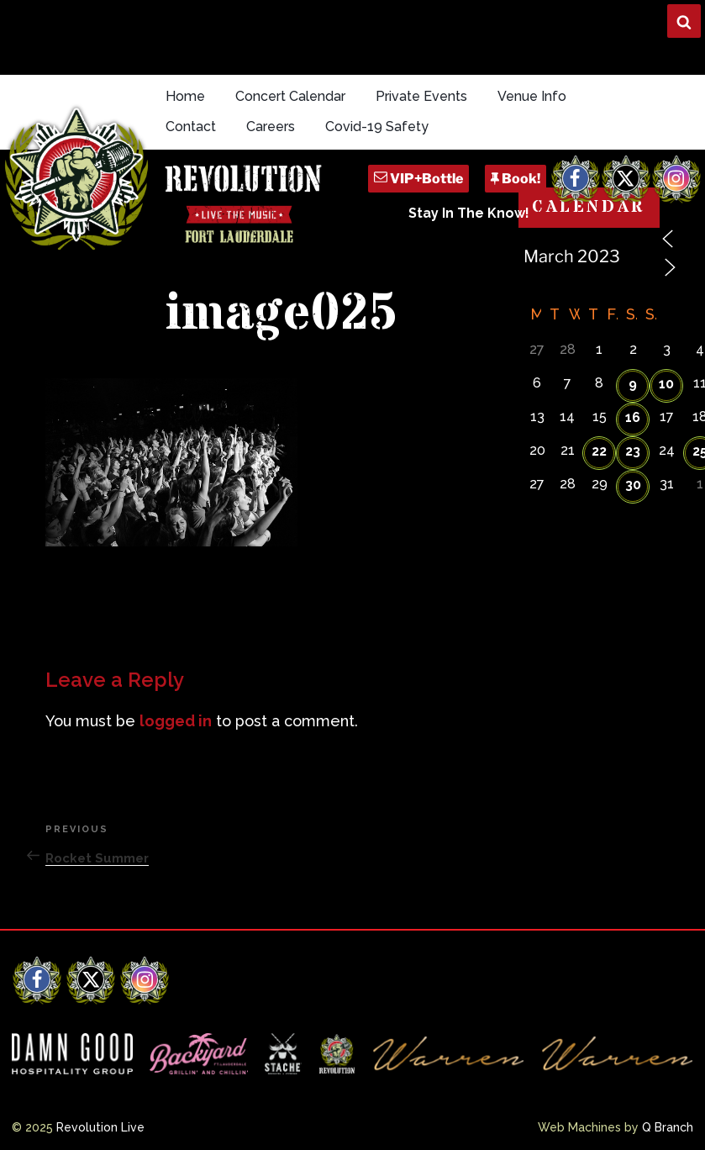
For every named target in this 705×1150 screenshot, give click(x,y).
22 (599, 451)
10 (666, 384)
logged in (175, 721)
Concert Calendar (290, 96)
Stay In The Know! (468, 213)
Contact (191, 127)
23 (632, 451)
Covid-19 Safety (377, 127)
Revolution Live (100, 1127)
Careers (270, 127)
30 (633, 485)
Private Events (421, 96)
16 (632, 417)
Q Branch (667, 1127)
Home (185, 96)
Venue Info (531, 96)
